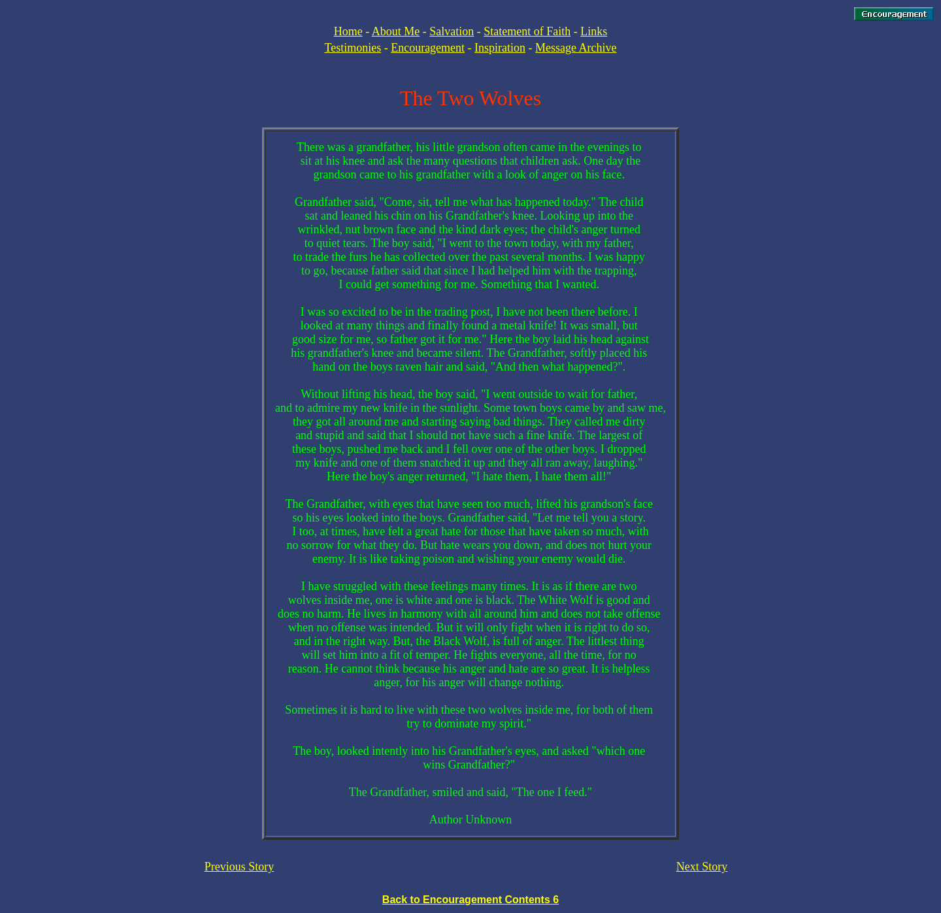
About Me (396, 31)
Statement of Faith (527, 31)
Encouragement (428, 47)
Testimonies (352, 47)
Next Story (702, 866)
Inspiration (499, 47)
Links (593, 31)
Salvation (451, 31)
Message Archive (575, 47)
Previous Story (239, 866)
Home (348, 31)
